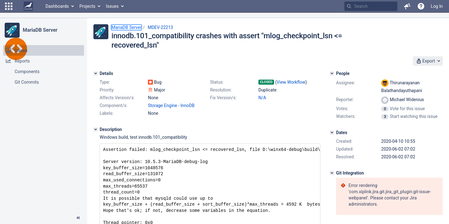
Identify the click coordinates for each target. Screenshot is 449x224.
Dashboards (57, 6)
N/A (262, 97)
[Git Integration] (332, 173)
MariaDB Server (40, 30)
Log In (437, 6)
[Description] (95, 129)
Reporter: (345, 99)
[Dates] (332, 132)
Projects (87, 6)
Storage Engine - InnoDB (171, 105)
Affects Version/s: (117, 97)
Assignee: (345, 82)
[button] (8, 6)
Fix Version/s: (223, 97)
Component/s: (113, 105)
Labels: (106, 113)
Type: (105, 82)
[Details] (95, 73)
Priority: (107, 89)
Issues (112, 6)
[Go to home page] (28, 6)
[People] (332, 73)
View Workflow (291, 82)
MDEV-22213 (160, 27)
